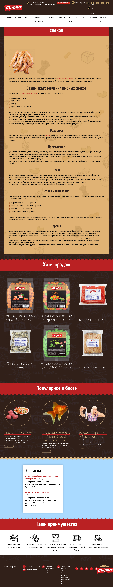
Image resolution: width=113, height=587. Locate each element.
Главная (9, 17)
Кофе (77, 17)
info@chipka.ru (80, 3)
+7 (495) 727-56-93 (33, 567)
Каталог (18, 18)
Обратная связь (63, 3)
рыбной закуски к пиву (29, 93)
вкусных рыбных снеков (65, 78)
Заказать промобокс (39, 19)
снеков (47, 135)
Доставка (62, 17)
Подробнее (9, 446)
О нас (70, 20)
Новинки (28, 17)
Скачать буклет (103, 19)
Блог (84, 17)
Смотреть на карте (45, 479)
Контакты (52, 18)
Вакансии (93, 17)
